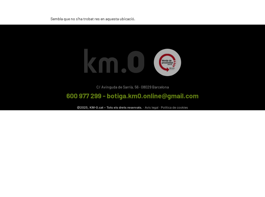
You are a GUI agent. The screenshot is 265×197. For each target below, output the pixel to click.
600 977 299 (83, 97)
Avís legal (151, 108)
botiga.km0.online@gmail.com (153, 97)
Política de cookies (174, 108)
